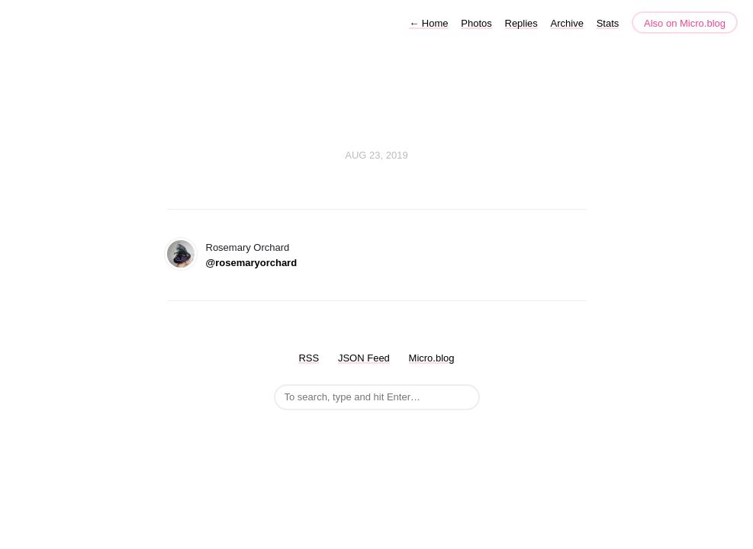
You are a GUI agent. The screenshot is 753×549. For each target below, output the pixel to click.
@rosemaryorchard (252, 262)
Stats (608, 23)
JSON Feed (364, 358)
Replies (521, 23)
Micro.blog (432, 358)
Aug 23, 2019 (376, 155)
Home (428, 23)
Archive (567, 23)
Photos (476, 23)
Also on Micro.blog (685, 23)
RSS (308, 358)
